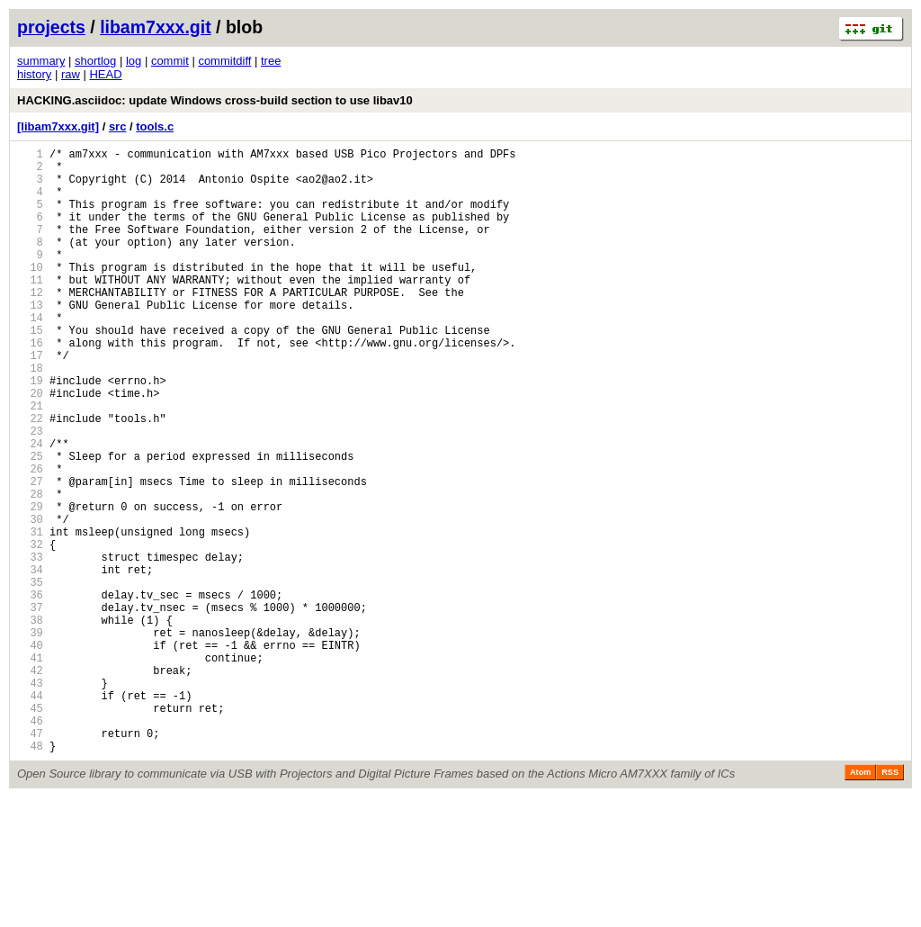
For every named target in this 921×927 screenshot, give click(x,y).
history (34, 74)
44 (30, 814)
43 (30, 798)
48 (30, 875)
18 (30, 416)
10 (30, 294)
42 (30, 783)
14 (30, 355)
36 (30, 691)
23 (30, 492)
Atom (860, 901)
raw (70, 74)
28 (30, 569)
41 (30, 768)
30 (30, 600)
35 (30, 676)
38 (30, 722)
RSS (890, 901)
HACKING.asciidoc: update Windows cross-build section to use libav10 (215, 100)
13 (30, 339)
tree (271, 61)
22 (30, 477)
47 (30, 860)
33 (30, 645)
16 (30, 385)
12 (30, 324)
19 (30, 431)
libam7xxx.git (155, 27)
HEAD (105, 74)
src (118, 126)
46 (30, 844)
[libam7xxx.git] (58, 126)
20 (30, 446)
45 (30, 829)
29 (30, 584)
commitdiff (224, 61)
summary (41, 61)
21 (30, 462)
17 (30, 401)
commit (170, 61)
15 (30, 370)
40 (30, 752)
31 (30, 615)
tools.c (155, 126)
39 (30, 737)
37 (30, 707)
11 (30, 309)
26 (30, 538)
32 (30, 630)
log (133, 61)
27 (30, 554)
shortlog (95, 61)
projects (51, 27)
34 (30, 661)
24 (30, 508)
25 (30, 523)
